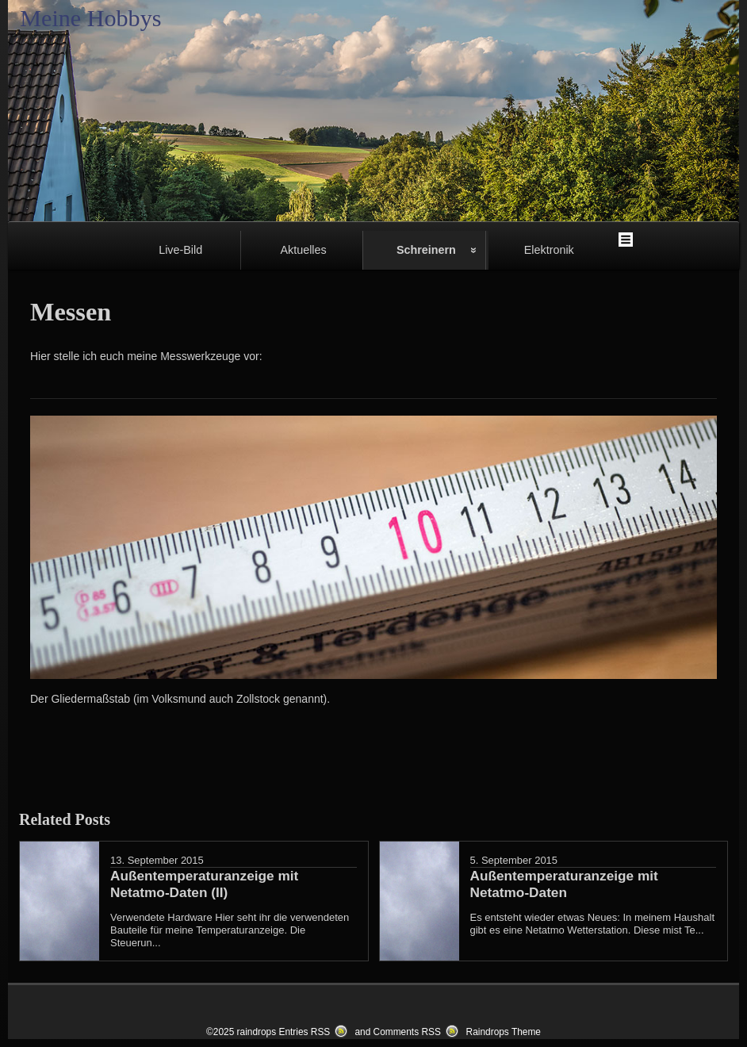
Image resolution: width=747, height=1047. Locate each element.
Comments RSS (407, 1031)
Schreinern (426, 250)
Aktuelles (303, 250)
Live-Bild (180, 250)
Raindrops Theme (503, 1031)
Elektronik (549, 250)
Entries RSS (304, 1031)
